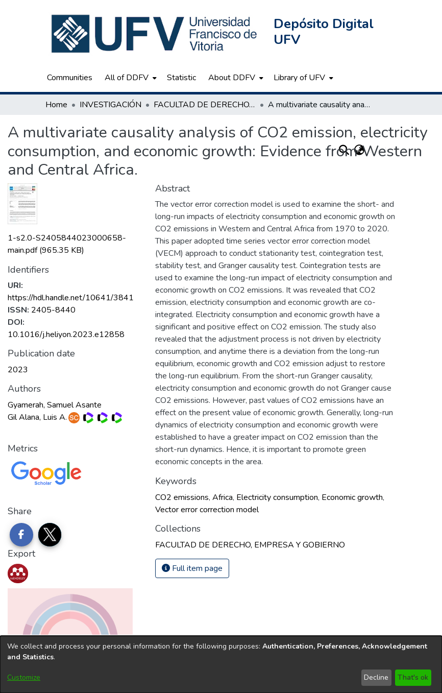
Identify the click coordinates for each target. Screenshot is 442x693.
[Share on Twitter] (50, 534)
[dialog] (221, 664)
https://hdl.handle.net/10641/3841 (71, 297)
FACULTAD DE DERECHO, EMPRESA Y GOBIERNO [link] (205, 104)
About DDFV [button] (231, 77)
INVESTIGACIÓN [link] (110, 104)
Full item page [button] (192, 568)
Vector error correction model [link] (207, 509)
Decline (376, 677)
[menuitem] (130, 77)
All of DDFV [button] (127, 77)
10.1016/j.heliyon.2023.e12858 (66, 334)
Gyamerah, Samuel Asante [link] (55, 405)
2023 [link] (18, 369)
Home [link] (56, 104)
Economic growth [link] (352, 497)
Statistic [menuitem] (181, 77)
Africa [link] (222, 497)
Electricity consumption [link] (277, 497)
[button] (155, 33)
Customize (23, 677)
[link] (250, 545)
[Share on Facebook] (21, 534)
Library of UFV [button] (299, 77)
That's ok (413, 677)
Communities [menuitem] (69, 77)
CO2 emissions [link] (182, 497)
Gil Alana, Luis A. (37, 417)
